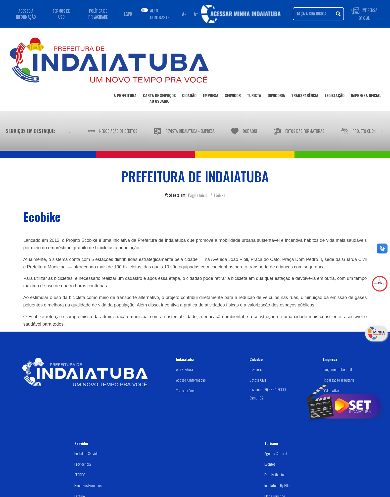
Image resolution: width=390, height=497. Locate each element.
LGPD (128, 14)
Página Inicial (198, 195)
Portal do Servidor (87, 453)
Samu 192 (256, 398)
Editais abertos (274, 475)
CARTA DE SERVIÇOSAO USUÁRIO (159, 99)
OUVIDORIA (276, 96)
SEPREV (79, 475)
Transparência (186, 391)
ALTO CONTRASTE (159, 13)
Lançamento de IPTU (337, 369)
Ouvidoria (256, 369)
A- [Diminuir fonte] (184, 14)
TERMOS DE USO (61, 14)
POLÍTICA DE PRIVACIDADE (98, 14)
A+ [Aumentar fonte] (196, 14)
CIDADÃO (189, 96)
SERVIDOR (233, 96)
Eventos (269, 464)
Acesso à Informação (191, 380)
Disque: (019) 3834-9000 (267, 389)
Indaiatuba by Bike (277, 485)
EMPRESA (210, 96)
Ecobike (219, 195)
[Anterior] (69, 131)
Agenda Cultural (275, 453)
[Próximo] (382, 131)
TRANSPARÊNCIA (304, 96)
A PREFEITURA (125, 96)
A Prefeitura (184, 369)
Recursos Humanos (87, 485)
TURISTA (254, 96)
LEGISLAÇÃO (334, 96)
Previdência (82, 464)
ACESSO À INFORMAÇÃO (26, 14)
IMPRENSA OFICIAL (364, 13)
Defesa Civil (257, 380)
